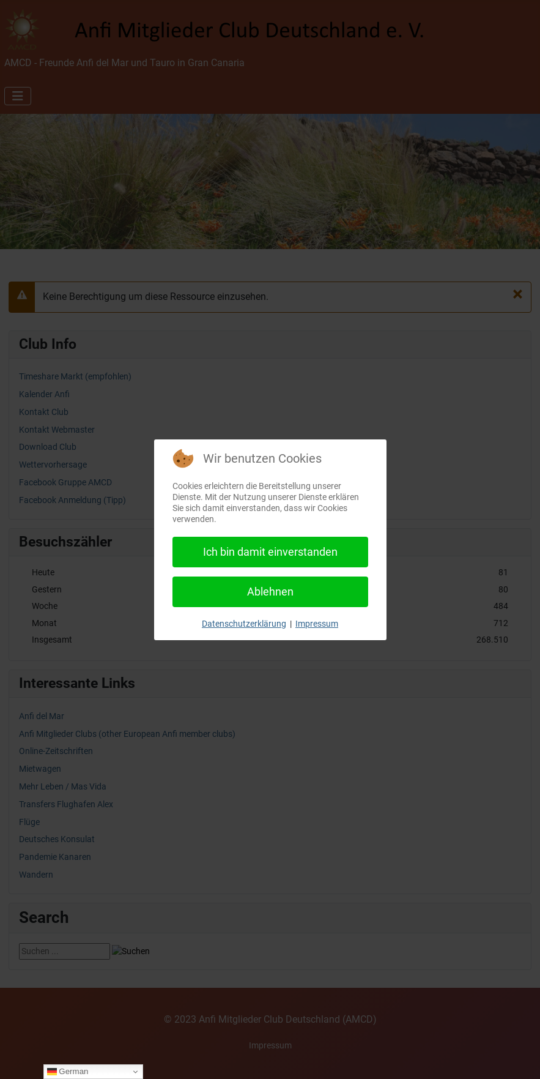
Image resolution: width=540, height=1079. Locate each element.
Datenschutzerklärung (244, 624)
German (68, 1072)
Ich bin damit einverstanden (270, 551)
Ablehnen (270, 591)
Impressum (316, 624)
